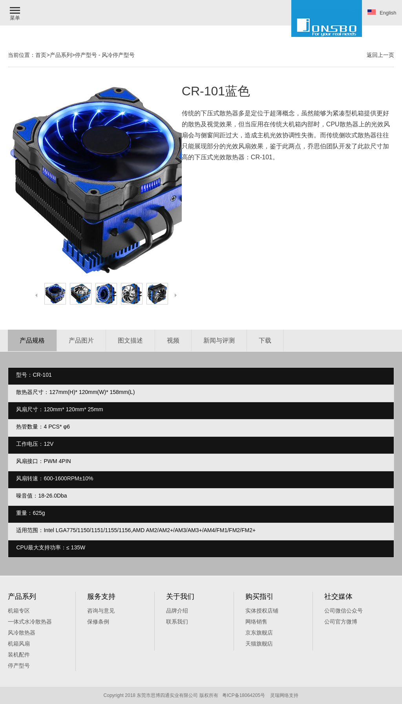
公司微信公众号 (343, 610)
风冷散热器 (21, 632)
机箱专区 (19, 610)
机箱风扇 (19, 643)
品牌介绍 (177, 610)
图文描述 (130, 340)
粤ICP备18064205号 (243, 695)
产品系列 (61, 55)
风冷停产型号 (118, 55)
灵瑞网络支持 (284, 695)
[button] (15, 13)
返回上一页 (380, 55)
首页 (40, 55)
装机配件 (19, 654)
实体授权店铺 (261, 610)
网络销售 (256, 621)
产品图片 (81, 340)
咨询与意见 (101, 610)
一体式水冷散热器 (30, 621)
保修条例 (98, 621)
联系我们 (177, 621)
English (382, 12)
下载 (265, 340)
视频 (173, 340)
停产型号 (86, 55)
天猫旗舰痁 (259, 643)
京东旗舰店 (259, 632)
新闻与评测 (219, 340)
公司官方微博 (340, 621)
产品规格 (32, 340)
